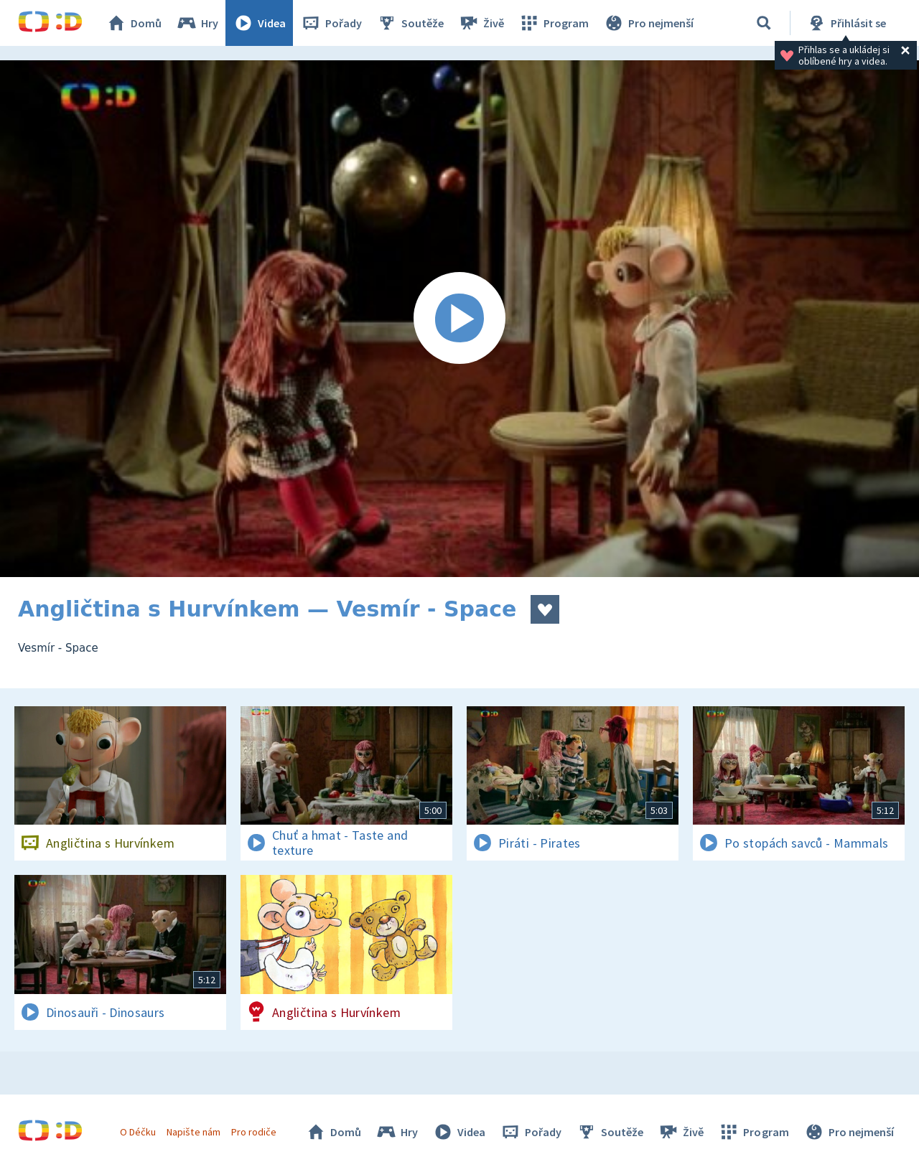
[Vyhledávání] (764, 23)
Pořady (331, 23)
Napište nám (193, 1131)
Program (553, 23)
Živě (481, 23)
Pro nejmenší (648, 23)
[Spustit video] (459, 318)
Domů (134, 23)
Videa (259, 23)
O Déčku (138, 1131)
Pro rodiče (253, 1131)
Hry (197, 23)
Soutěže (410, 23)
